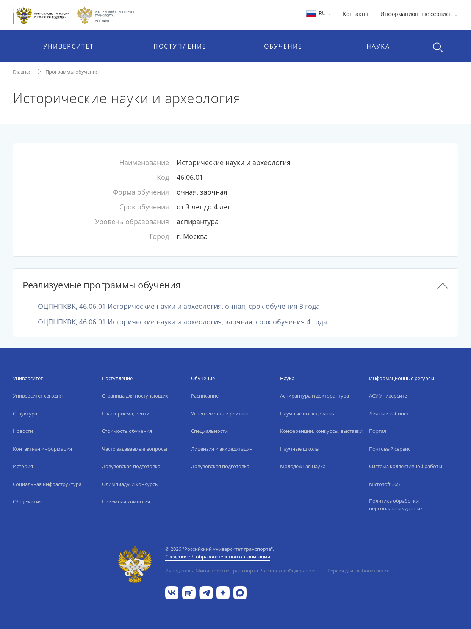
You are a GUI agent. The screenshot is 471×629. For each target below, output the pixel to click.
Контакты (355, 13)
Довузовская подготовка (131, 466)
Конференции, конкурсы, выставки (321, 431)
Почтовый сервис (389, 448)
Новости (23, 431)
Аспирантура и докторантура (314, 395)
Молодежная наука (302, 466)
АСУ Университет (389, 395)
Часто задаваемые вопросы (134, 448)
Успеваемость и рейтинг (220, 413)
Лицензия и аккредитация (221, 448)
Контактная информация (42, 448)
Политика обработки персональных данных (396, 504)
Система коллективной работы (405, 466)
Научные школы (299, 448)
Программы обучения (72, 71)
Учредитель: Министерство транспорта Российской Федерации (240, 570)
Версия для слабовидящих (358, 570)
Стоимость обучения (127, 431)
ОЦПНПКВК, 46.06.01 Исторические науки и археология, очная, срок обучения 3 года (179, 306)
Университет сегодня (38, 395)
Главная (22, 71)
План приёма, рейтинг (128, 413)
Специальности (209, 431)
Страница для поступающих (135, 395)
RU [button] (318, 13)
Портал (377, 431)
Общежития (27, 501)
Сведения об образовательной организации (217, 556)
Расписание (205, 395)
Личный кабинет (389, 413)
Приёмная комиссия (126, 501)
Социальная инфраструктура (47, 484)
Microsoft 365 (384, 484)
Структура (25, 413)
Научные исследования (307, 413)
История (23, 466)
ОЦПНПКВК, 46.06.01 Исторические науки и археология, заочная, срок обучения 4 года (182, 321)
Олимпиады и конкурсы (130, 484)
